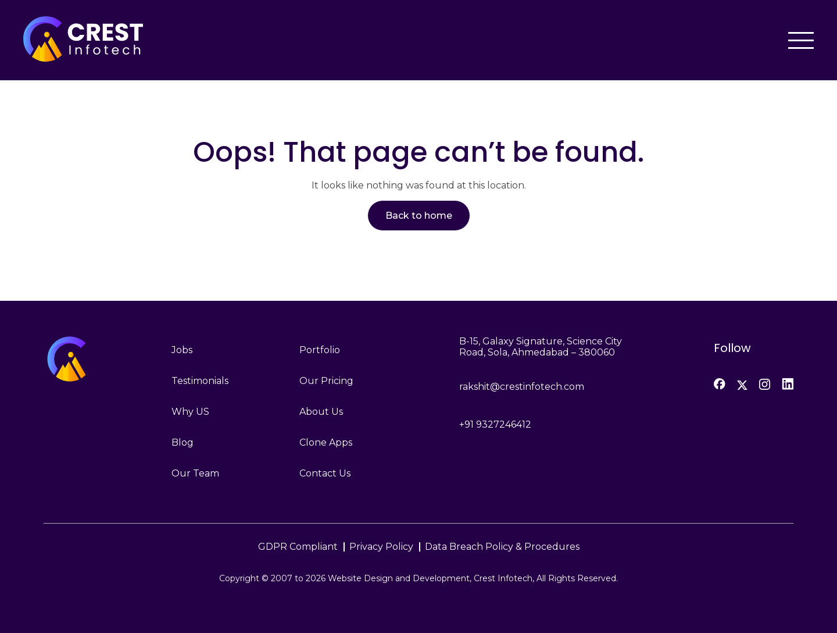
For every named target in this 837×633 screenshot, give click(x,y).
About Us (321, 411)
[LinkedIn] (787, 384)
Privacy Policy (381, 546)
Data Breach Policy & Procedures (502, 546)
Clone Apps (325, 442)
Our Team (195, 473)
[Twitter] (742, 385)
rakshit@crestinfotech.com (521, 386)
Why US (190, 411)
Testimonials (199, 380)
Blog (182, 442)
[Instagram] (764, 384)
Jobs (181, 349)
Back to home (418, 215)
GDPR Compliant (298, 546)
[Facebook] (719, 384)
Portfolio (319, 349)
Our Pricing (326, 380)
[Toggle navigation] (801, 40)
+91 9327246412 (495, 424)
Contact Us (324, 473)
